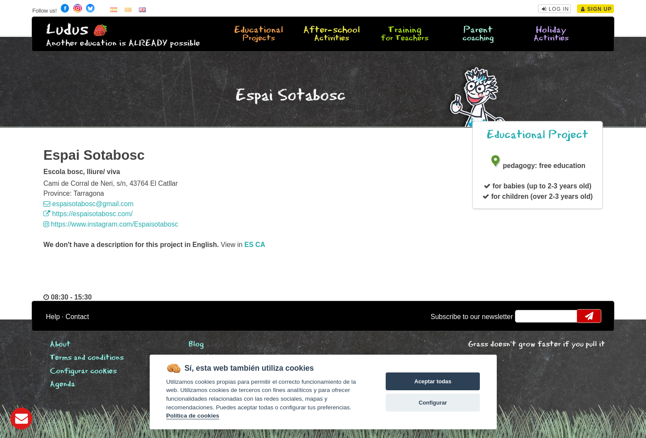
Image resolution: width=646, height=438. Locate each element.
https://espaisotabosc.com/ (88, 213)
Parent (478, 34)
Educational (259, 34)
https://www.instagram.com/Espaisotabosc (110, 224)
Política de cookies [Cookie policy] (192, 415)
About (60, 344)
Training (405, 34)
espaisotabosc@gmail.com (88, 203)
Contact (77, 316)
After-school (332, 34)
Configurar (433, 402)
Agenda (62, 384)
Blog (196, 344)
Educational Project (537, 135)
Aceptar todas (432, 381)
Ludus (67, 29)
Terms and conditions (87, 358)
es (248, 244)
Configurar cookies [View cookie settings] (83, 371)
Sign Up (596, 9)
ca (261, 244)
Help (53, 316)
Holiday (551, 34)
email (527, 316)
